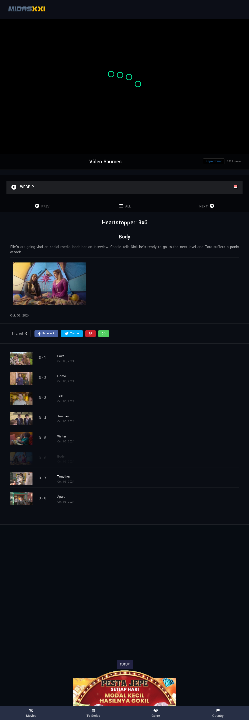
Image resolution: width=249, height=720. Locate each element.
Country (218, 713)
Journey (63, 416)
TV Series (93, 713)
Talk (60, 396)
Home (61, 376)
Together (63, 476)
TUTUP (125, 664)
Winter (61, 436)
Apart (61, 496)
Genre (155, 713)
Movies (31, 713)
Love (60, 356)
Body (60, 456)
